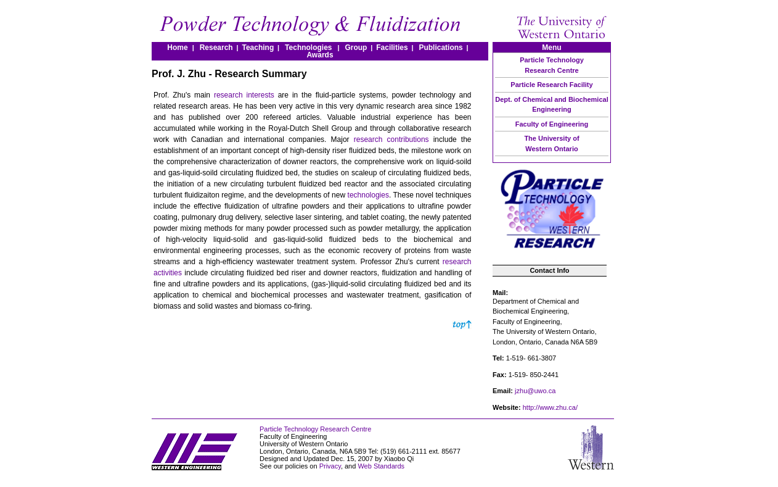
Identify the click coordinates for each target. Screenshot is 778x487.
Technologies (308, 47)
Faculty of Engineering (552, 124)
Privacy (330, 466)
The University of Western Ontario (551, 143)
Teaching (258, 47)
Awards (319, 55)
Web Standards (381, 466)
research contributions (391, 139)
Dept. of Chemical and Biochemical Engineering (551, 105)
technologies (368, 195)
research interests (244, 95)
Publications (440, 47)
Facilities (391, 47)
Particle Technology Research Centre (552, 65)
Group (356, 47)
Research (218, 47)
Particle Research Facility (551, 84)
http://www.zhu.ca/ (550, 407)
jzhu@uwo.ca (535, 390)
